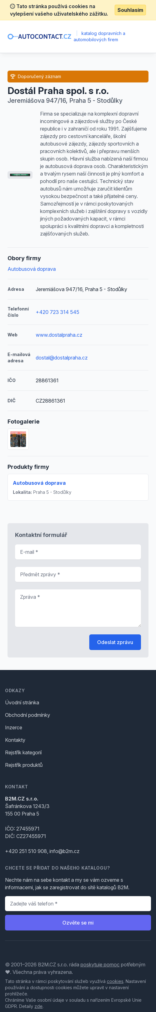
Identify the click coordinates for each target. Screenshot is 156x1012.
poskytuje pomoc (100, 964)
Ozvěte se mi (78, 923)
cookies (115, 981)
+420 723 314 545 (57, 312)
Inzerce (13, 727)
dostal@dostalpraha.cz (62, 358)
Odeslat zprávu (115, 642)
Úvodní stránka (22, 702)
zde (38, 1006)
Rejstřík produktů (24, 765)
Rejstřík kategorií (23, 752)
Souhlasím (130, 10)
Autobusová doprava (32, 269)
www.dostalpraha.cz (59, 335)
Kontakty (15, 740)
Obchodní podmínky (27, 715)
